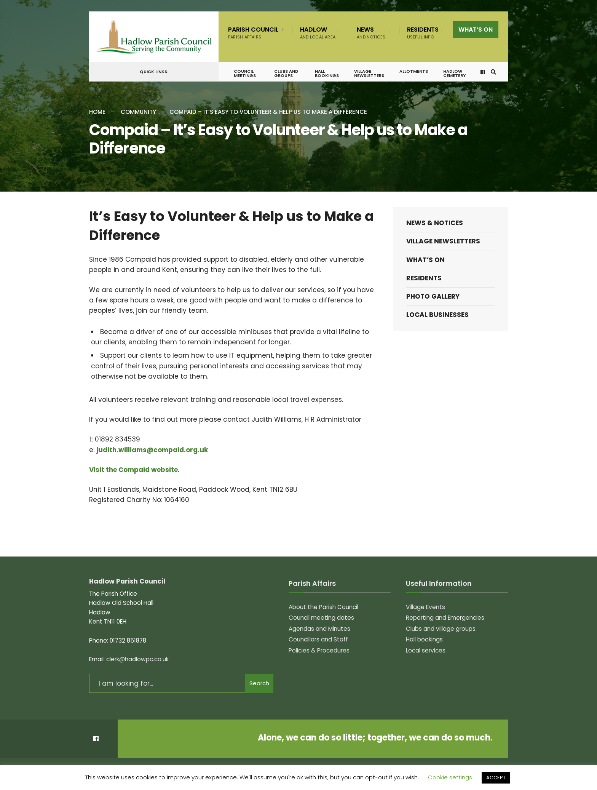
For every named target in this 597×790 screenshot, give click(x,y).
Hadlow (317, 32)
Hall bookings (327, 75)
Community (138, 112)
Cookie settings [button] (450, 777)
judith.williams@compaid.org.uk (152, 449)
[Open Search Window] (493, 73)
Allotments (413, 73)
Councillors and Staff (318, 639)
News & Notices (434, 222)
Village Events (425, 607)
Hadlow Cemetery (454, 75)
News (371, 32)
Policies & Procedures (319, 650)
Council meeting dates (321, 618)
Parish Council (253, 32)
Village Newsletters (369, 75)
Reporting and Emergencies (445, 618)
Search (259, 683)
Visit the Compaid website (133, 469)
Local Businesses (437, 314)
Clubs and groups (286, 75)
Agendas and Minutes (319, 629)
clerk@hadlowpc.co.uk (137, 659)
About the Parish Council (323, 607)
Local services (425, 650)
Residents (423, 32)
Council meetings (245, 75)
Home (97, 112)
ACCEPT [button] (496, 777)
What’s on (475, 29)
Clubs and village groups (441, 629)
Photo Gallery (433, 296)
